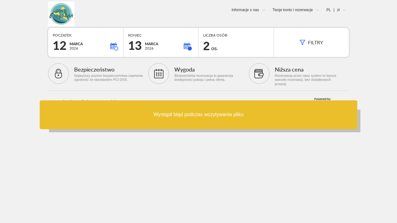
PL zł (333, 10)
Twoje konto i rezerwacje (292, 10)
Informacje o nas (245, 10)
